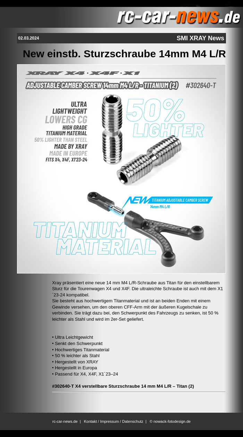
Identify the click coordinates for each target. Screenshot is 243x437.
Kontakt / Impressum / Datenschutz (113, 421)
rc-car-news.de (65, 421)
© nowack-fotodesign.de (170, 421)
